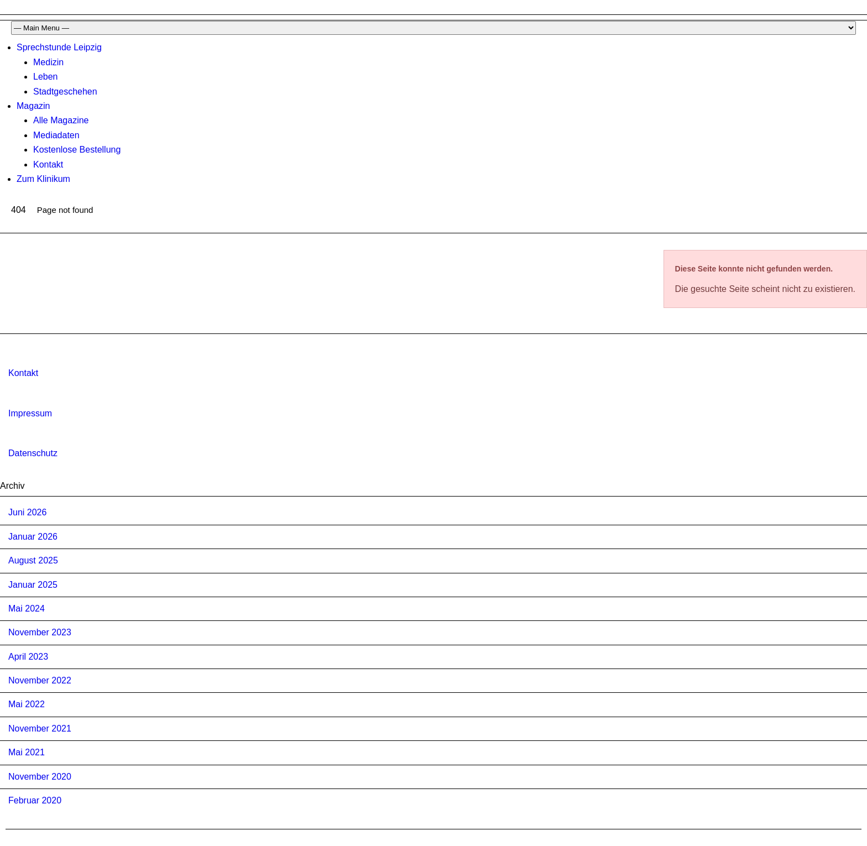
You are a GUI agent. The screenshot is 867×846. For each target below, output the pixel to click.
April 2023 (28, 656)
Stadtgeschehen (65, 91)
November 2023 (39, 632)
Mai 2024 (26, 608)
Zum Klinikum (43, 179)
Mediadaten (56, 135)
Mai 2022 (26, 704)
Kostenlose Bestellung (77, 149)
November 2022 (39, 680)
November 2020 (39, 776)
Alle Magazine (61, 120)
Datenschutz (33, 453)
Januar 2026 (33, 536)
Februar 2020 (34, 800)
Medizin (48, 62)
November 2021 (39, 728)
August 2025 (33, 560)
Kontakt (48, 164)
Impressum (30, 413)
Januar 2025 (33, 584)
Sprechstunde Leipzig (59, 47)
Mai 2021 (26, 752)
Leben (45, 76)
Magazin (33, 106)
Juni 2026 (27, 512)
